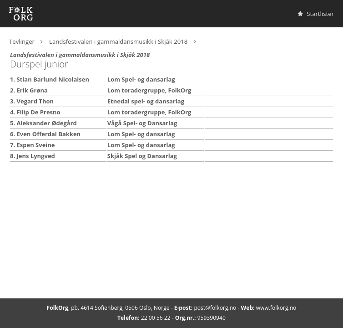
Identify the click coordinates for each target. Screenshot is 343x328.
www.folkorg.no (276, 308)
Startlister (316, 14)
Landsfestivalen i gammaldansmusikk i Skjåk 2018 (118, 41)
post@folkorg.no (215, 308)
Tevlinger (22, 41)
